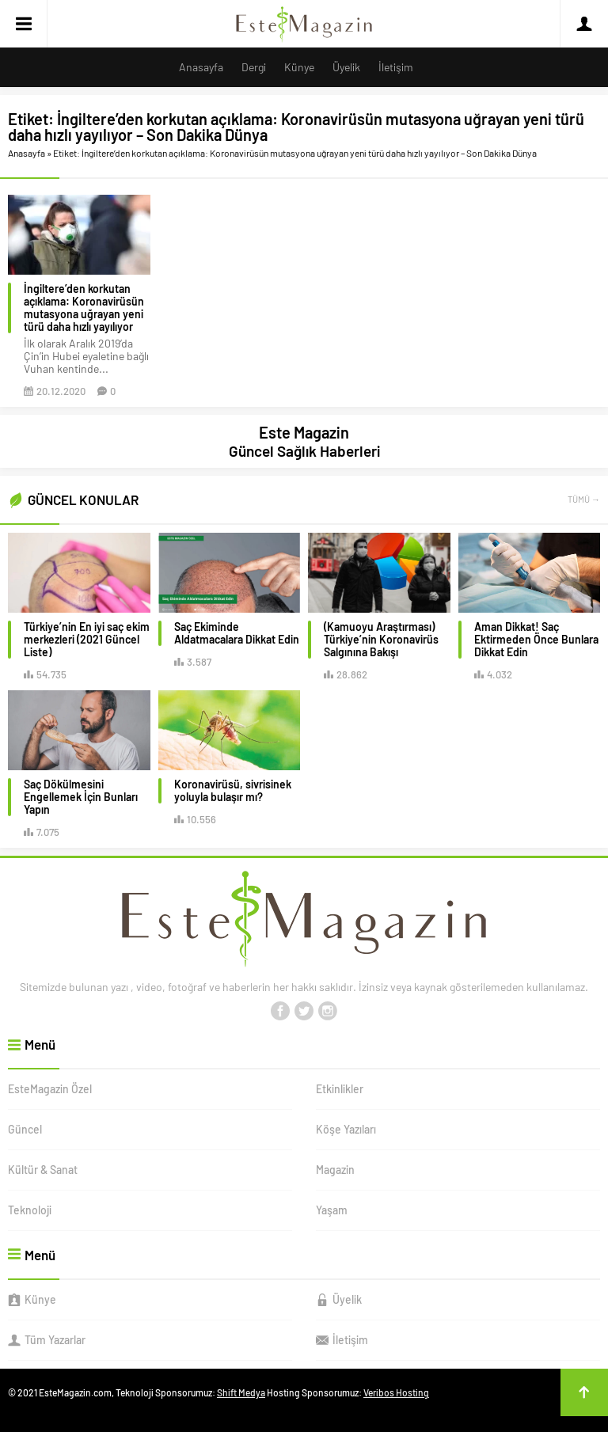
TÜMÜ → (584, 499)
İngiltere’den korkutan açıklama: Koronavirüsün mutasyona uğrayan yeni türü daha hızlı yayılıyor (84, 308)
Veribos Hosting (396, 1392)
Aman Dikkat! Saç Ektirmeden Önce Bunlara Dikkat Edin (536, 640)
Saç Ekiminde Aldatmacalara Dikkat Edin (236, 633)
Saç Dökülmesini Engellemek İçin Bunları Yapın (81, 797)
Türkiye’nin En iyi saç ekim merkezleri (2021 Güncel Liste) (87, 640)
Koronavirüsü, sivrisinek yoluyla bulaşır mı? (232, 790)
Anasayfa (26, 152)
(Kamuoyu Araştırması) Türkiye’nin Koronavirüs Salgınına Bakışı (381, 640)
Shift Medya (241, 1392)
